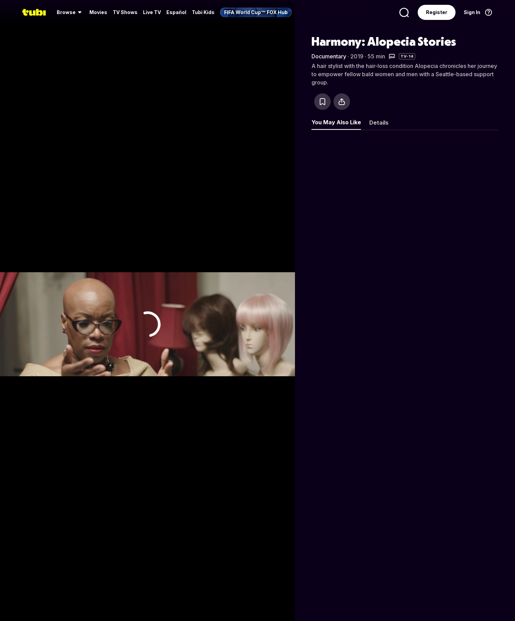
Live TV (152, 12)
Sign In (472, 12)
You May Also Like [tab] (336, 122)
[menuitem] (70, 12)
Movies (98, 12)
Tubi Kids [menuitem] (203, 12)
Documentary (328, 56)
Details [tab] (378, 122)
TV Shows (125, 12)
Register (436, 12)
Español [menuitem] (176, 12)
